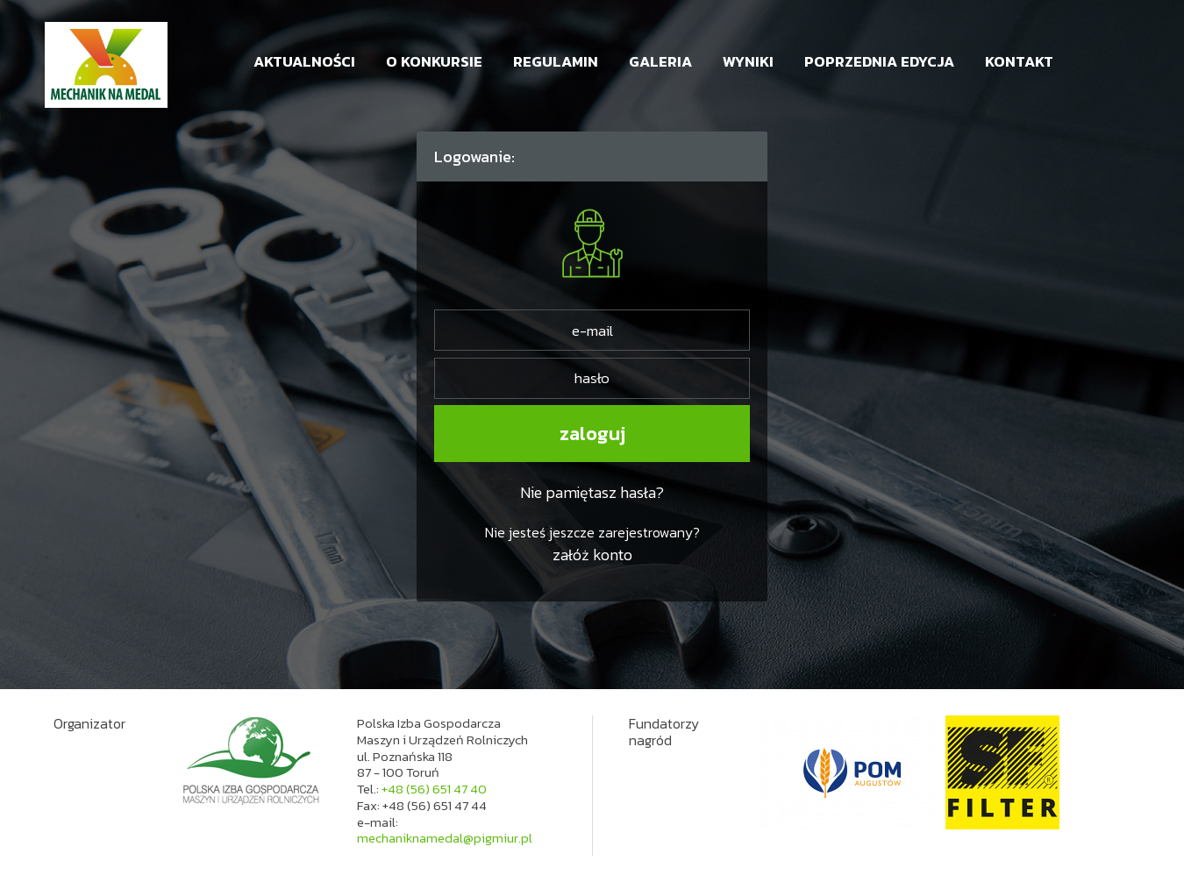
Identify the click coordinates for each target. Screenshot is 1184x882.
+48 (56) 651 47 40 (434, 789)
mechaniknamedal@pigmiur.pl (444, 838)
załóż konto (592, 554)
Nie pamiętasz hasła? (592, 492)
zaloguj (592, 433)
